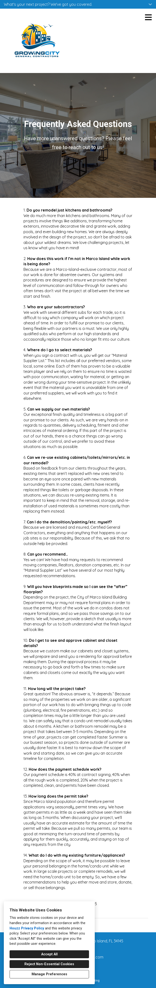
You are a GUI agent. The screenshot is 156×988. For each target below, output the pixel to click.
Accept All (49, 954)
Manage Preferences (49, 974)
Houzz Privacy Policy (27, 928)
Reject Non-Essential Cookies (49, 964)
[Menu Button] (148, 17)
